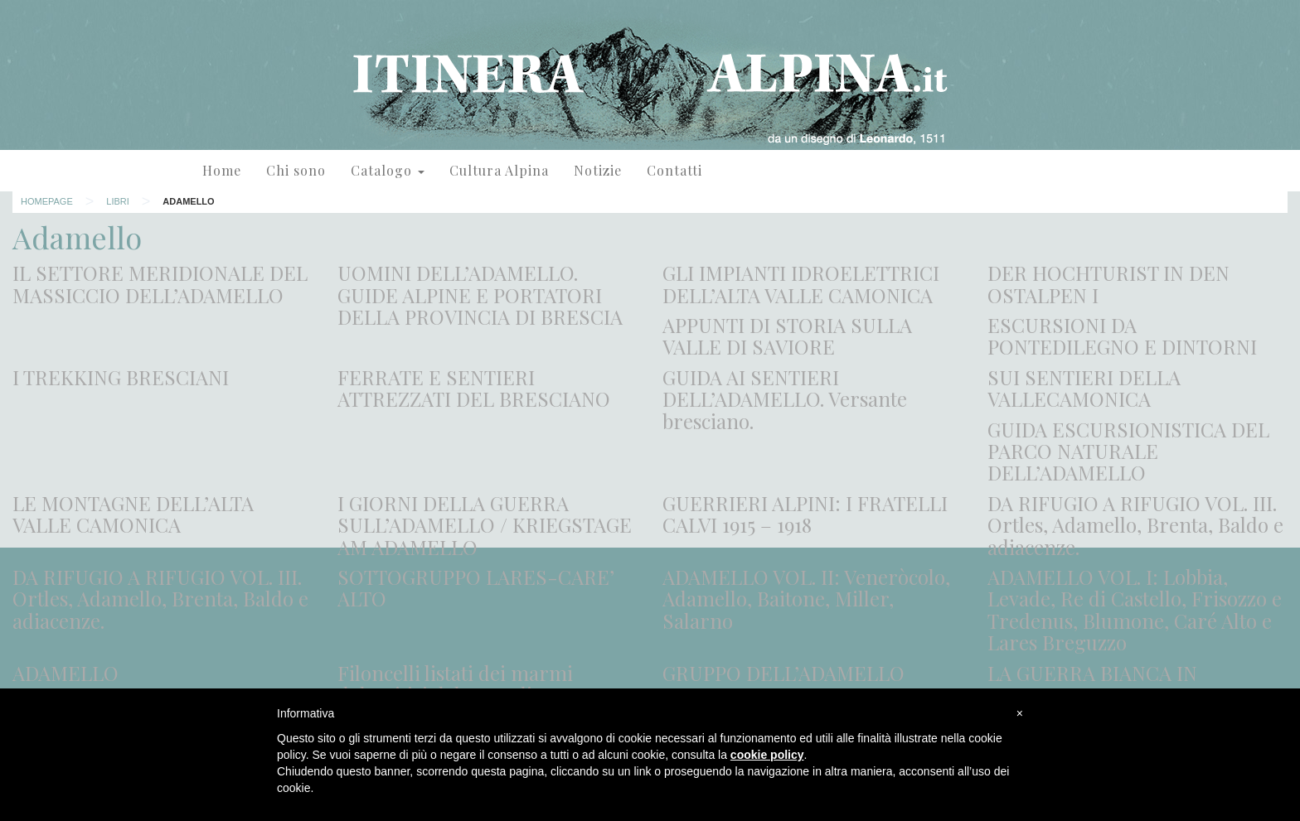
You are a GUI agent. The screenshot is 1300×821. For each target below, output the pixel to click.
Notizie (598, 170)
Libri (117, 201)
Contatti (674, 170)
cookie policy (767, 754)
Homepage (47, 201)
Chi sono (296, 170)
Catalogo (387, 170)
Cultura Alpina (499, 170)
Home (221, 170)
